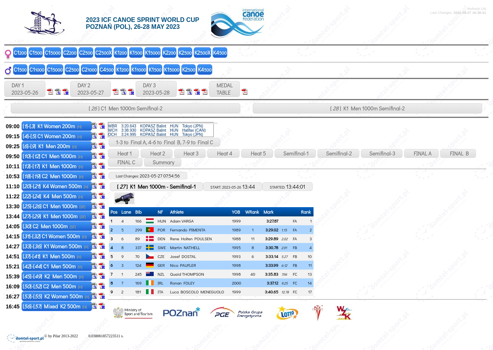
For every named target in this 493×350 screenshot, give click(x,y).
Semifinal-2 (338, 153)
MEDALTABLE (224, 89)
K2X (202, 52)
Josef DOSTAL (183, 256)
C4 (107, 69)
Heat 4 (223, 153)
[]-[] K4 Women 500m (56, 186)
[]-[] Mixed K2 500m (55, 306)
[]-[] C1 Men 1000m (53, 156)
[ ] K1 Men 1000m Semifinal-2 (367, 108)
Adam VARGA (182, 221)
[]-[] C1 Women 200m (52, 136)
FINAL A (421, 153)
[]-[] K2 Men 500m (53, 276)
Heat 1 (123, 153)
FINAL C (125, 162)
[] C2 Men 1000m (49, 226)
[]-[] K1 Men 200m (50, 146)
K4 (219, 52)
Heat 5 (257, 153)
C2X (104, 52)
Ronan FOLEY (182, 283)
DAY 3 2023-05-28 (156, 89)
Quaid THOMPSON (187, 274)
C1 (20, 52)
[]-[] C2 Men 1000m (53, 176)
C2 (69, 52)
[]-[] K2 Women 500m (56, 296)
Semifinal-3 (382, 153)
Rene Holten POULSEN (191, 238)
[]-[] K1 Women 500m (56, 246)
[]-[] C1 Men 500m (52, 266)
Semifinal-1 (295, 153)
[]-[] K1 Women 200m (52, 126)
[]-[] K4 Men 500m (53, 196)
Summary (162, 162)
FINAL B (458, 153)
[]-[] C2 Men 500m (52, 286)
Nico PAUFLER (183, 265)
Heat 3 (190, 153)
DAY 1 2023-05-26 (25, 89)
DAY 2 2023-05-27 (90, 89)
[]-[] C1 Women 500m (55, 236)
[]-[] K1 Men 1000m (53, 166)
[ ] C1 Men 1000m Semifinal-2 (125, 108)
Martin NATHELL (185, 247)
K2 (169, 52)
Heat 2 (156, 153)
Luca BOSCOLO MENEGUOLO (197, 292)
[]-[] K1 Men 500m (52, 256)
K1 (120, 52)
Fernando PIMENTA (188, 230)
